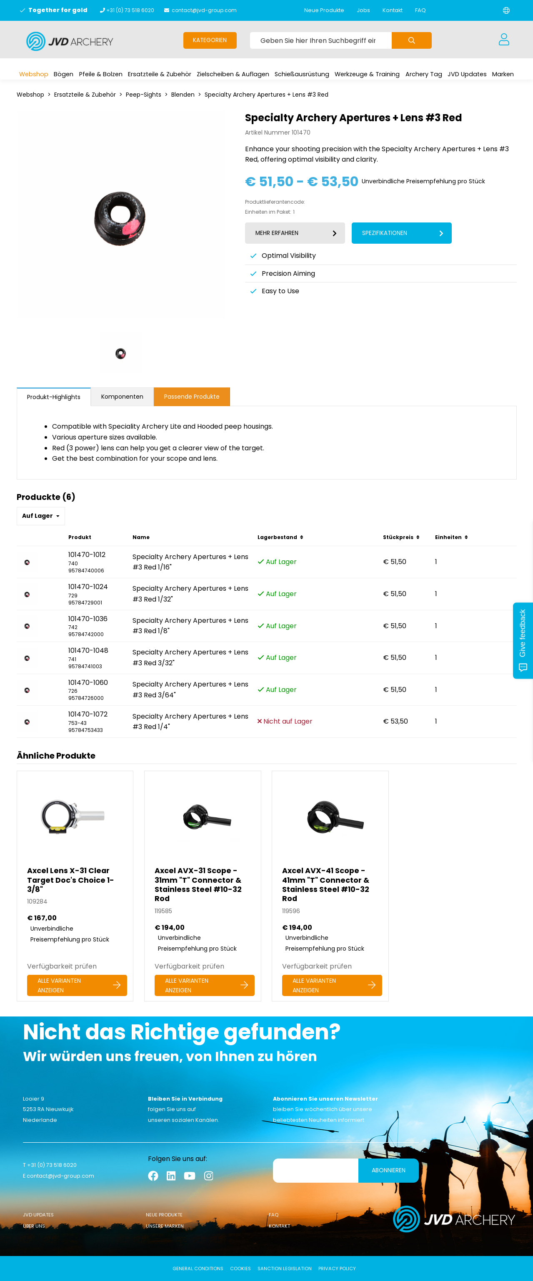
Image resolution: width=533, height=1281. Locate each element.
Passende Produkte (192, 396)
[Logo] (70, 41)
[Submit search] (412, 40)
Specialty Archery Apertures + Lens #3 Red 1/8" (190, 626)
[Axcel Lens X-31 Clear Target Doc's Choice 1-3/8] (75, 886)
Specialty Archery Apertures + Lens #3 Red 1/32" (190, 594)
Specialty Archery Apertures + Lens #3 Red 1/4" (190, 722)
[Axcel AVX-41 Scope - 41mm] (330, 886)
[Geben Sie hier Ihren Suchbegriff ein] (321, 40)
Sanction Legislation (285, 1268)
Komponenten (122, 396)
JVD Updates (38, 1214)
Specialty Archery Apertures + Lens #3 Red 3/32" (190, 657)
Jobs (363, 10)
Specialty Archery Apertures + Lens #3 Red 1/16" (190, 562)
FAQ (420, 10)
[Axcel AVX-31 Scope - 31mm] (203, 886)
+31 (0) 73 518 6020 (130, 10)
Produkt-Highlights (53, 397)
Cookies (240, 1268)
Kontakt (393, 10)
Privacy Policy (337, 1268)
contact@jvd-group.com (204, 10)
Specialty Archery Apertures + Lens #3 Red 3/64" (190, 689)
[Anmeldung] (504, 39)
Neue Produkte (324, 10)
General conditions (198, 1268)
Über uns (34, 1226)
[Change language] (506, 10)
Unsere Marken (165, 1226)
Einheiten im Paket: (268, 212)
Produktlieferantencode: (275, 202)
